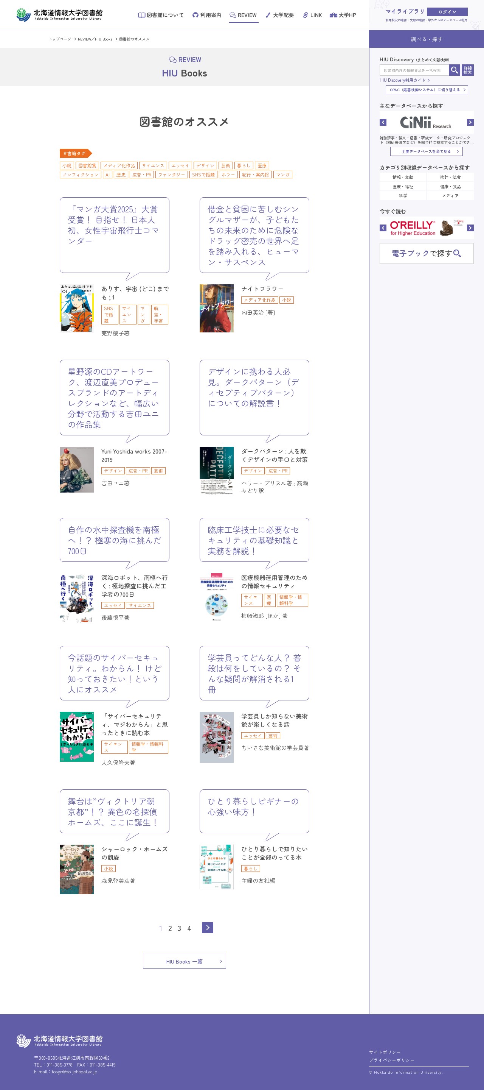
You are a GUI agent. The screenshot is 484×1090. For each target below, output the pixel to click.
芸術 (225, 165)
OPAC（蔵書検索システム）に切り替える (425, 89)
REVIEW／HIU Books (95, 39)
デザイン (205, 165)
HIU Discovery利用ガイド (403, 80)
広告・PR (141, 174)
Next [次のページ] (207, 927)
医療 (262, 165)
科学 (403, 195)
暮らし (244, 165)
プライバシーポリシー (391, 1060)
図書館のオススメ (134, 39)
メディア (450, 195)
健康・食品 (450, 186)
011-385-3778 (60, 1064)
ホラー (228, 174)
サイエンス (153, 165)
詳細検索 (468, 70)
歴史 (121, 174)
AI (107, 174)
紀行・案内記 (255, 174)
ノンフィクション (80, 174)
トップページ (59, 39)
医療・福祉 (402, 186)
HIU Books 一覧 (184, 961)
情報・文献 (402, 177)
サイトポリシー (385, 1052)
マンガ (283, 174)
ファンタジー (171, 174)
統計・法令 (450, 177)
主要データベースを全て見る (426, 151)
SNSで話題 (203, 174)
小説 (66, 165)
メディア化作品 (119, 165)
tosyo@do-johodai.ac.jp (74, 1071)
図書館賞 (87, 165)
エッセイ (180, 165)
